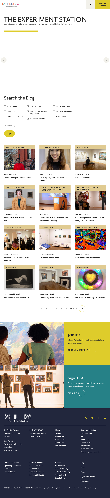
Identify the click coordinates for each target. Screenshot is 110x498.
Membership (60, 465)
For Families (85, 445)
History (58, 433)
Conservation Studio (15, 116)
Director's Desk (36, 106)
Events (6, 469)
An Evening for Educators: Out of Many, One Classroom (89, 219)
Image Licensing (90, 488)
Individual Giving (61, 469)
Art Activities (12, 106)
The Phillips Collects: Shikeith (16, 297)
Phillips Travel (60, 475)
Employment (60, 439)
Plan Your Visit (86, 433)
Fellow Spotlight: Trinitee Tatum (17, 177)
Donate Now (60, 478)
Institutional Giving (62, 472)
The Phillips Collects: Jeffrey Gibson (90, 297)
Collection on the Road (21, 82)
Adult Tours (85, 439)
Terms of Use (67, 488)
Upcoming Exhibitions (12, 465)
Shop (82, 467)
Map (82, 436)
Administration (61, 436)
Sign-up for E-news (88, 476)
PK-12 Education (36, 465)
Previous (4, 60)
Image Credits (78, 488)
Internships (59, 442)
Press (83, 472)
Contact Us (85, 481)
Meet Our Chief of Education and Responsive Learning (53, 219)
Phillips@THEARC (36, 475)
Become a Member (102, 5)
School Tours (86, 442)
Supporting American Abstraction (54, 297)
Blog (82, 462)
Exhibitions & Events (37, 119)
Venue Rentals (60, 445)
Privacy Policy (56, 488)
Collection (11, 111)
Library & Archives (36, 472)
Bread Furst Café (87, 449)
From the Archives (63, 106)
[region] (55, 60)
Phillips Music (61, 116)
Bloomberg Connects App (91, 452)
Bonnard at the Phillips (84, 177)
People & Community (64, 111)
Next (106, 60)
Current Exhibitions (11, 462)
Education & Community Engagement (39, 112)
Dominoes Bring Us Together (87, 257)
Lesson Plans (34, 469)
